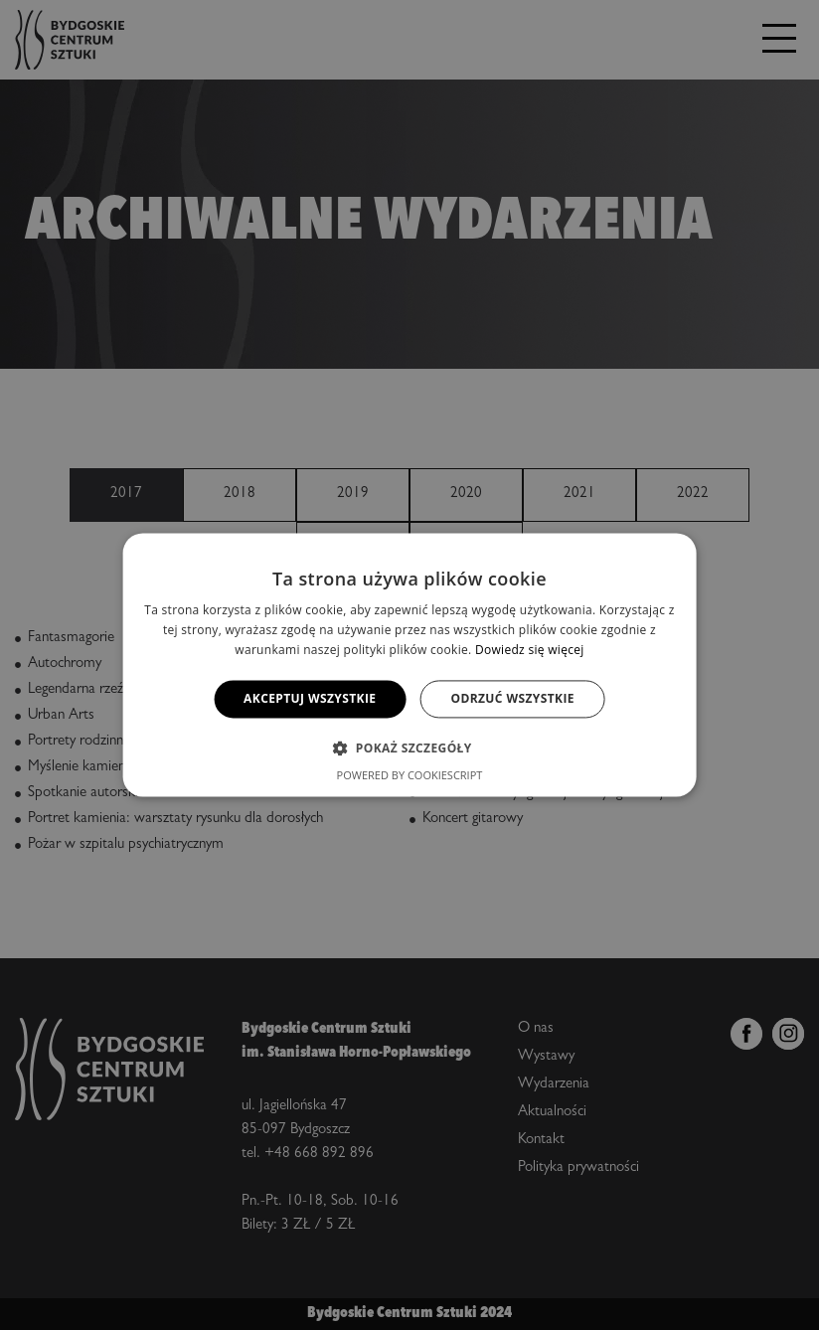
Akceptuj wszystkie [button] (310, 698)
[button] (409, 748)
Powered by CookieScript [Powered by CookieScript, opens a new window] (410, 775)
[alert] (409, 665)
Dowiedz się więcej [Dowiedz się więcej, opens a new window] (529, 649)
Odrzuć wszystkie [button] (511, 698)
